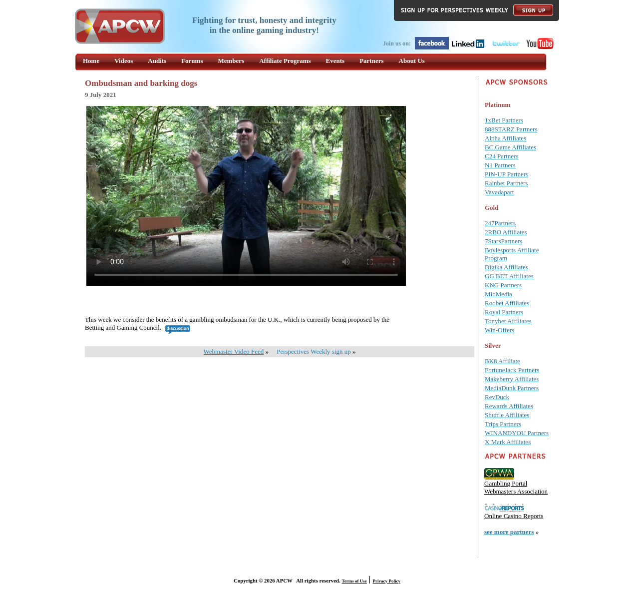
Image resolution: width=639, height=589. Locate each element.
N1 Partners (500, 165)
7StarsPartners (503, 241)
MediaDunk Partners (512, 388)
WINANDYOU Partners (517, 433)
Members (231, 60)
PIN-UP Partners (506, 174)
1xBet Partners (504, 120)
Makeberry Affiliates (512, 379)
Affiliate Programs (285, 60)
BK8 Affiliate (502, 361)
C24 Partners (502, 156)
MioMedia (498, 294)
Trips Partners (503, 424)
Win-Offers (499, 330)
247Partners (500, 223)
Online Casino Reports (513, 516)
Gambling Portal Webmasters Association (516, 487)
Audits (157, 60)
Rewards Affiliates (509, 406)
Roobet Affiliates (507, 303)
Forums (192, 60)
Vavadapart (499, 192)
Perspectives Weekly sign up (314, 351)
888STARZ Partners (511, 129)
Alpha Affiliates (505, 138)
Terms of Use (354, 581)
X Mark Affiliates (508, 442)
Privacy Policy (386, 581)
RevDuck (497, 397)
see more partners (509, 532)
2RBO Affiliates (506, 232)
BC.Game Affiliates (510, 147)
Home (91, 60)
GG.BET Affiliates (509, 276)
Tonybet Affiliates (508, 321)
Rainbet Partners (506, 183)
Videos (123, 60)
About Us (412, 60)
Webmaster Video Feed (234, 351)
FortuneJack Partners (512, 370)
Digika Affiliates (506, 267)
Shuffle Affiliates (507, 415)
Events (335, 60)
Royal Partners (504, 312)
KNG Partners (503, 285)
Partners (371, 60)
